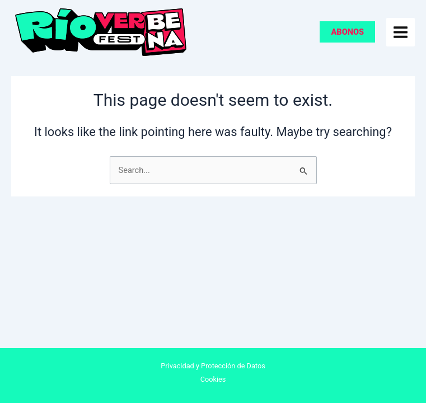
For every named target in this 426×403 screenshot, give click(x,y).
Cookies (213, 379)
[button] (347, 32)
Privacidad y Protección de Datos (213, 366)
